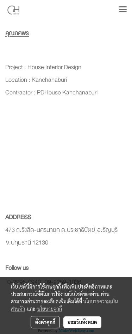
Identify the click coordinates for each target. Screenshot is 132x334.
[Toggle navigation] (123, 10)
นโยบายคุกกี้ (49, 308)
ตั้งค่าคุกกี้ (45, 322)
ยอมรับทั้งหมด (82, 322)
